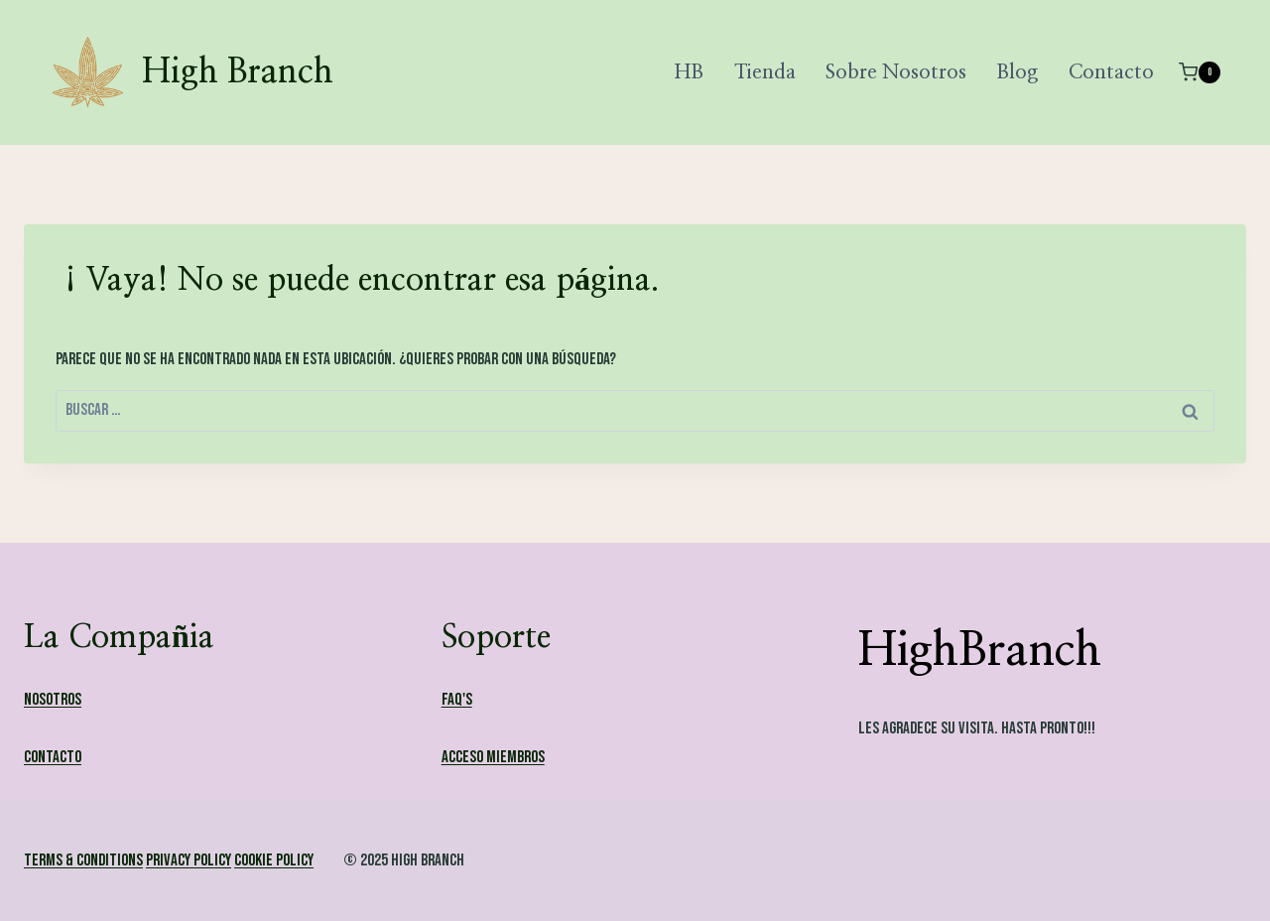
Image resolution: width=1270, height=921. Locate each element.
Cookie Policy (274, 860)
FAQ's (457, 700)
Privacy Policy (188, 860)
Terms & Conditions (83, 860)
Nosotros (52, 700)
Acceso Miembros (493, 757)
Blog (1017, 72)
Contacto (1111, 72)
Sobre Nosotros (896, 72)
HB (689, 72)
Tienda (765, 72)
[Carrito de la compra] (1199, 72)
